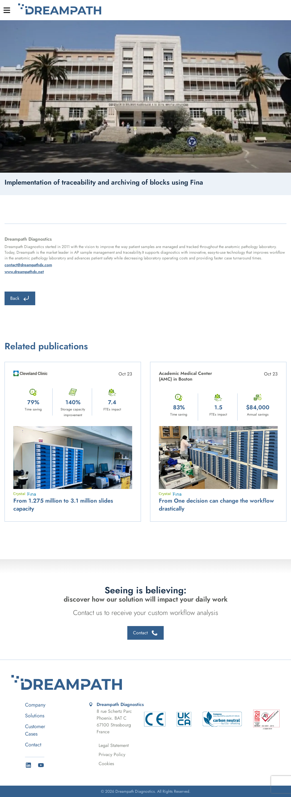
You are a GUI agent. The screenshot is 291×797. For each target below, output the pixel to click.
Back (20, 298)
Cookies (106, 763)
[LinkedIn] (28, 765)
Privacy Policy (112, 754)
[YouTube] (41, 765)
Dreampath (59, 9)
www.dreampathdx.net (24, 271)
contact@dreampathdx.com (28, 265)
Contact (145, 632)
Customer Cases (35, 730)
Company (35, 705)
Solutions (34, 715)
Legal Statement (114, 745)
